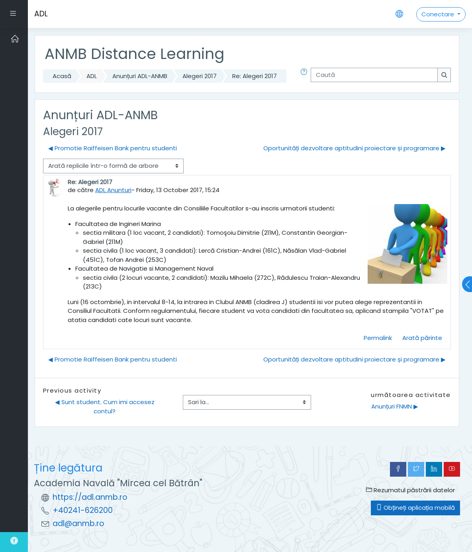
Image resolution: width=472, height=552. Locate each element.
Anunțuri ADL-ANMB (139, 76)
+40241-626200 (83, 510)
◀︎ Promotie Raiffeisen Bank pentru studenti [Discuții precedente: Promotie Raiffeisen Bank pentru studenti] (112, 148)
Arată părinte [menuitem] (422, 338)
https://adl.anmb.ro (90, 497)
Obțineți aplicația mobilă (415, 507)
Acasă (62, 76)
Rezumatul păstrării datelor (410, 490)
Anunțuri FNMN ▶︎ (394, 406)
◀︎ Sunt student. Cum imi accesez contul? (105, 406)
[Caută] (374, 75)
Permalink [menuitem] (378, 338)
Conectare (438, 14)
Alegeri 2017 (199, 76)
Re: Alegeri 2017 (254, 76)
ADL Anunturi (113, 190)
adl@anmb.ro (78, 523)
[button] (305, 76)
